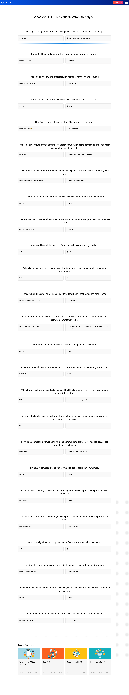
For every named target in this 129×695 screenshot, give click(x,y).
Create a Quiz (118, 2)
